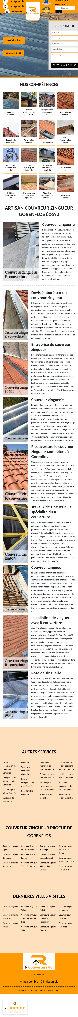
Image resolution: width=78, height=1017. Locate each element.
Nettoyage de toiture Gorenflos (66, 796)
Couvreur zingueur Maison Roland (29, 848)
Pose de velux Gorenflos (27, 793)
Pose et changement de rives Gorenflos (27, 782)
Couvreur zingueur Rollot (48, 908)
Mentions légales (53, 990)
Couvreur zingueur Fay (10, 908)
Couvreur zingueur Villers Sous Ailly (29, 864)
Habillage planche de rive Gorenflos (66, 776)
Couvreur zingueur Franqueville (66, 868)
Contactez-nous (13, 53)
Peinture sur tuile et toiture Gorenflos (48, 776)
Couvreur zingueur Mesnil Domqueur (66, 860)
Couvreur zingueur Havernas (66, 917)
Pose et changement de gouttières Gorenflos (9, 767)
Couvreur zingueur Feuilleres (10, 917)
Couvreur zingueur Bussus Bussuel (48, 856)
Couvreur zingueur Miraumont (66, 908)
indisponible (13, 6)
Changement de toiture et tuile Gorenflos (9, 781)
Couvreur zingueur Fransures (66, 925)
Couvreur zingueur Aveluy (10, 925)
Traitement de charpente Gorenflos (27, 770)
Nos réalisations (13, 40)
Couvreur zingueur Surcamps (48, 848)
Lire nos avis (15, 1012)
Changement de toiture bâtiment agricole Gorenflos (66, 766)
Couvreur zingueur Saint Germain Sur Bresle (29, 918)
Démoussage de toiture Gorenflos (10, 791)
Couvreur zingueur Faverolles (48, 928)
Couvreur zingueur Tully (29, 928)
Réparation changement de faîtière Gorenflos (66, 786)
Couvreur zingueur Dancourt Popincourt (48, 918)
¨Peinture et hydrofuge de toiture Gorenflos (47, 766)
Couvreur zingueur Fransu (29, 856)
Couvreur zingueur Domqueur (10, 856)
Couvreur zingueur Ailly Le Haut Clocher (48, 866)
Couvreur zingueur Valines (29, 908)
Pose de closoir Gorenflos (46, 796)
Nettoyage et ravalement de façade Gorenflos (47, 786)
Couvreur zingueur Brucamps (10, 864)
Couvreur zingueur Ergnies (10, 848)
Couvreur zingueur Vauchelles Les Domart (66, 849)
